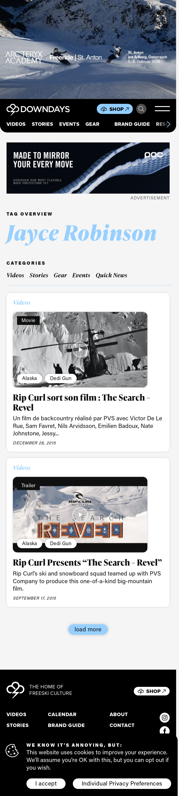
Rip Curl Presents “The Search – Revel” (87, 568)
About (119, 714)
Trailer (28, 491)
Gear (92, 124)
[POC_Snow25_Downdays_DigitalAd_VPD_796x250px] (88, 168)
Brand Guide (132, 124)
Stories (42, 124)
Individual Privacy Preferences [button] (122, 783)
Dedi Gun (61, 384)
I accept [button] (46, 783)
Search (141, 109)
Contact (122, 725)
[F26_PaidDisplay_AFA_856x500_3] (88, 49)
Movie (28, 326)
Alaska (29, 384)
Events (69, 124)
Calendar (62, 714)
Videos (16, 124)
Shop (119, 109)
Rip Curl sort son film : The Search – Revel (81, 408)
